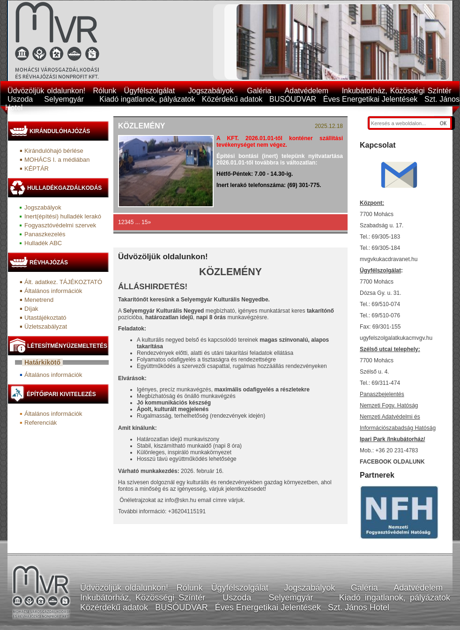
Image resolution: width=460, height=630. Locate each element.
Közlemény (141, 126)
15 (144, 222)
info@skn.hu (180, 500)
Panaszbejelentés (382, 394)
